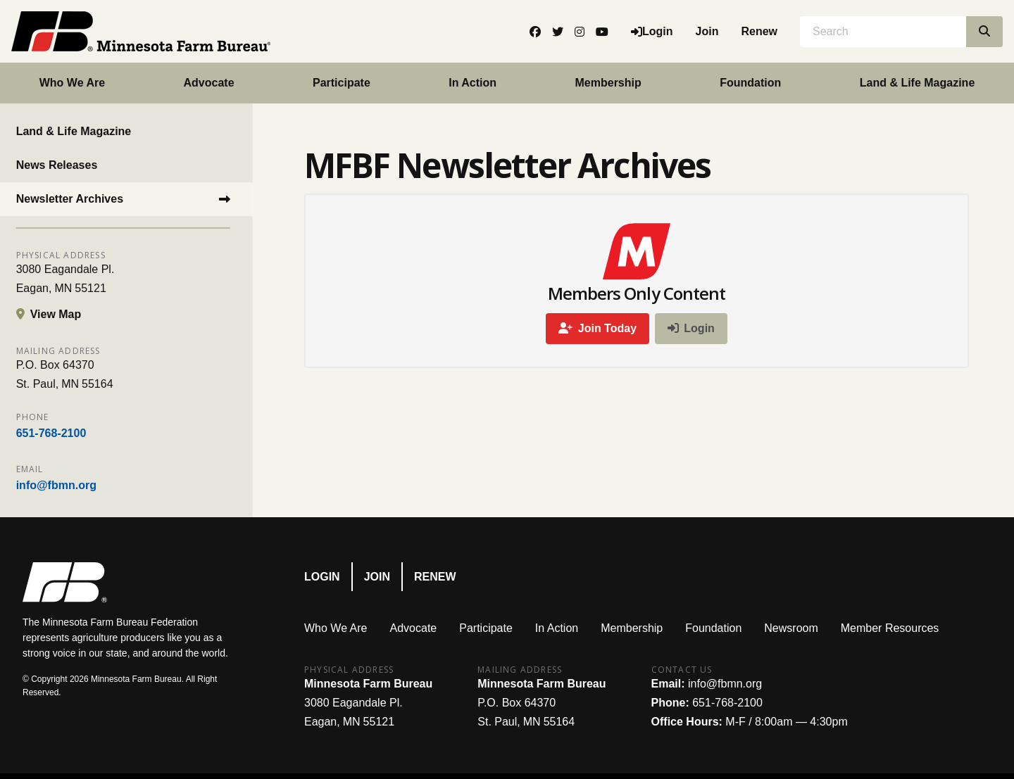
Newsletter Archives (76, 199)
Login (322, 577)
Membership (608, 83)
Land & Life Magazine (80, 131)
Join (707, 31)
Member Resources (890, 628)
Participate (341, 83)
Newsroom (791, 628)
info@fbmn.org (63, 485)
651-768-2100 (58, 433)
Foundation (750, 83)
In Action (472, 83)
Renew (759, 31)
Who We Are (72, 83)
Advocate (209, 83)
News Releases (63, 165)
